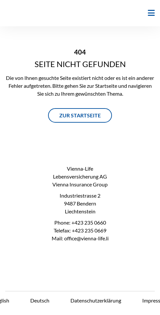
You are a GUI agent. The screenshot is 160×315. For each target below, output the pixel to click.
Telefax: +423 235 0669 (80, 230)
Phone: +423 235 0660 (80, 222)
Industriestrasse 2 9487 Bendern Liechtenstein (80, 203)
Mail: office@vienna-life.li (80, 238)
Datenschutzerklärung (95, 300)
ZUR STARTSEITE (80, 115)
